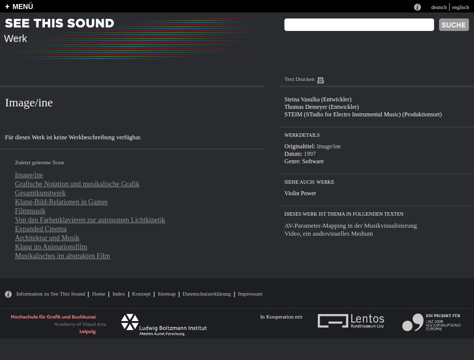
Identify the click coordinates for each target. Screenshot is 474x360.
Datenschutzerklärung (207, 294)
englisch (460, 7)
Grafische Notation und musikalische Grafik (77, 184)
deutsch (439, 7)
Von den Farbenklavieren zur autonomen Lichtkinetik (90, 220)
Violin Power (300, 193)
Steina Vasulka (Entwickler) (317, 99)
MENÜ (22, 6)
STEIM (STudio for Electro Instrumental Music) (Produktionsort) (363, 114)
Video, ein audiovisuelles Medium (328, 233)
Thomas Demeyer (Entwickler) (321, 106)
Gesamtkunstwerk (40, 193)
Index (118, 294)
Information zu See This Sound (50, 294)
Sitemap (167, 294)
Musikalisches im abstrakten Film (62, 256)
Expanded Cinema (41, 229)
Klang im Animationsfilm (51, 247)
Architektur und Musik (47, 238)
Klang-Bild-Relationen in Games (61, 202)
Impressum (250, 294)
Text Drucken (299, 79)
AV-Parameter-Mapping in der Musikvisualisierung (350, 225)
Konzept (141, 294)
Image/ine (29, 175)
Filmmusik (30, 211)
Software (313, 161)
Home (98, 294)
